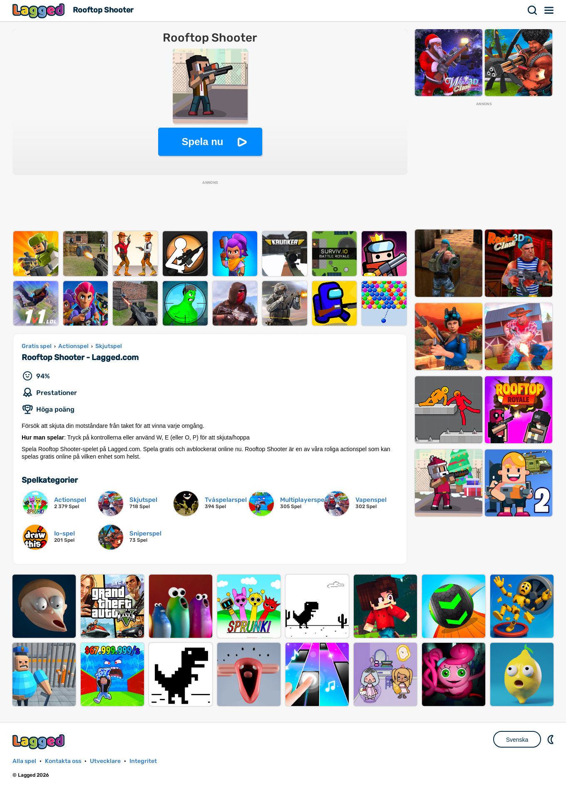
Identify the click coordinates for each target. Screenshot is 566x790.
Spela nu (202, 141)
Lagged (39, 10)
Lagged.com (39, 741)
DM (551, 739)
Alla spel (24, 761)
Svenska (517, 739)
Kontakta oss (63, 761)
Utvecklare (105, 761)
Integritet (143, 761)
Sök (532, 10)
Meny (549, 10)
